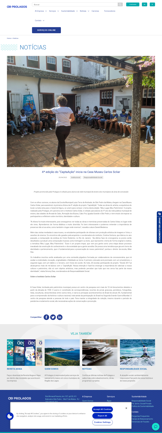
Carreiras (91, 11)
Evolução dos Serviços (116, 391)
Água (109, 383)
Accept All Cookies (102, 409)
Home (9, 20)
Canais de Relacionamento (142, 401)
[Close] (126, 408)
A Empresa (87, 378)
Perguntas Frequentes (140, 398)
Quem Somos (87, 383)
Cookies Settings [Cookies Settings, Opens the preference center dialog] (102, 422)
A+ (145, 4)
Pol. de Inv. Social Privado (141, 385)
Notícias (15, 20)
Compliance (87, 385)
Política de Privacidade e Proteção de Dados (81, 429)
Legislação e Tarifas (115, 388)
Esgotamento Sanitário (116, 385)
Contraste (132, 4)
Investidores (87, 388)
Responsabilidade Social (141, 383)
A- (152, 4)
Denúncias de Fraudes (140, 403)
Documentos (112, 394)
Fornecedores (104, 11)
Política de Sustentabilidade (143, 388)
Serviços (111, 378)
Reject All (102, 416)
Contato (135, 394)
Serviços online (140, 11)
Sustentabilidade (139, 378)
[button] (10, 416)
